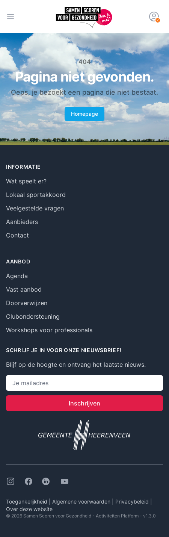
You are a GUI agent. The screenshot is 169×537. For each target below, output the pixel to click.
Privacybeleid (132, 501)
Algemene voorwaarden (82, 501)
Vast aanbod (24, 289)
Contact (17, 235)
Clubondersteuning (33, 316)
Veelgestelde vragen (35, 208)
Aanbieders (22, 221)
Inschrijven (84, 403)
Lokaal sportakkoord (36, 194)
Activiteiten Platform (117, 516)
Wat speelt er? (26, 181)
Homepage (84, 113)
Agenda (17, 276)
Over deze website (29, 509)
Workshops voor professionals (49, 330)
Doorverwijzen (26, 303)
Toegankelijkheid (27, 501)
